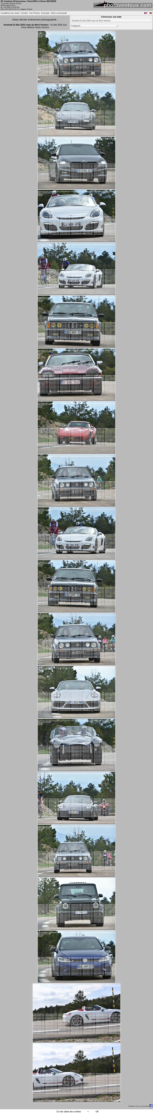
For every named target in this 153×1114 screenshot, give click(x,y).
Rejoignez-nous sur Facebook (140, 1106)
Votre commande (59, 13)
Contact (24, 13)
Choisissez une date (111, 17)
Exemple (45, 13)
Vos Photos (34, 13)
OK (97, 1111)
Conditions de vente (10, 13)
